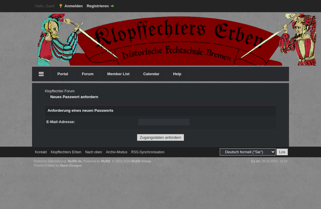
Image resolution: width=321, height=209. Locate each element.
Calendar (151, 74)
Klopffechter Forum (60, 91)
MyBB (105, 161)
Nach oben (93, 152)
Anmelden (73, 6)
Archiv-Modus (116, 152)
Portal (62, 74)
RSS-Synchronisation (147, 152)
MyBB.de (74, 161)
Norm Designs (71, 165)
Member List (118, 74)
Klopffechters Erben (66, 152)
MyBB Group (141, 161)
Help (177, 74)
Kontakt (41, 152)
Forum (87, 74)
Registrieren (98, 6)
